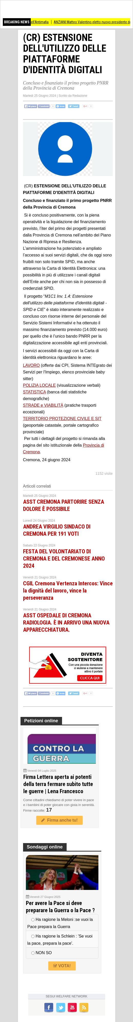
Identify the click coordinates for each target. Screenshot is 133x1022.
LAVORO (31, 365)
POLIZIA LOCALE (39, 385)
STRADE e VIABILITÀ (43, 405)
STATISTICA (34, 392)
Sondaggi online (45, 846)
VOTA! (62, 966)
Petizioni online (41, 720)
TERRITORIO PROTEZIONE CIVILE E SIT (62, 418)
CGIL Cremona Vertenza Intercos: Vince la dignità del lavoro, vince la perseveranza (68, 590)
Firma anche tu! (59, 820)
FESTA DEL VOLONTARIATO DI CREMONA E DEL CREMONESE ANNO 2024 (64, 558)
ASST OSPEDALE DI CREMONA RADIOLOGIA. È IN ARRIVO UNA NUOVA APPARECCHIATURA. (66, 622)
